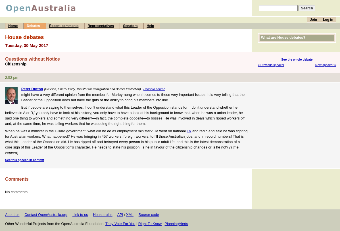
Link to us (80, 215)
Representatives (100, 26)
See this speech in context (24, 160)
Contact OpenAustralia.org (45, 215)
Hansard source (154, 89)
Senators (130, 26)
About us (12, 215)
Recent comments (63, 26)
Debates (33, 26)
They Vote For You (120, 224)
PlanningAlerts (176, 224)
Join (313, 20)
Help (150, 26)
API (120, 215)
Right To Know (150, 224)
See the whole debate (297, 59)
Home (13, 26)
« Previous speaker (271, 65)
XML (130, 215)
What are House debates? (283, 37)
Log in (328, 20)
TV (189, 131)
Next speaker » (325, 65)
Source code (149, 215)
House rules (102, 215)
